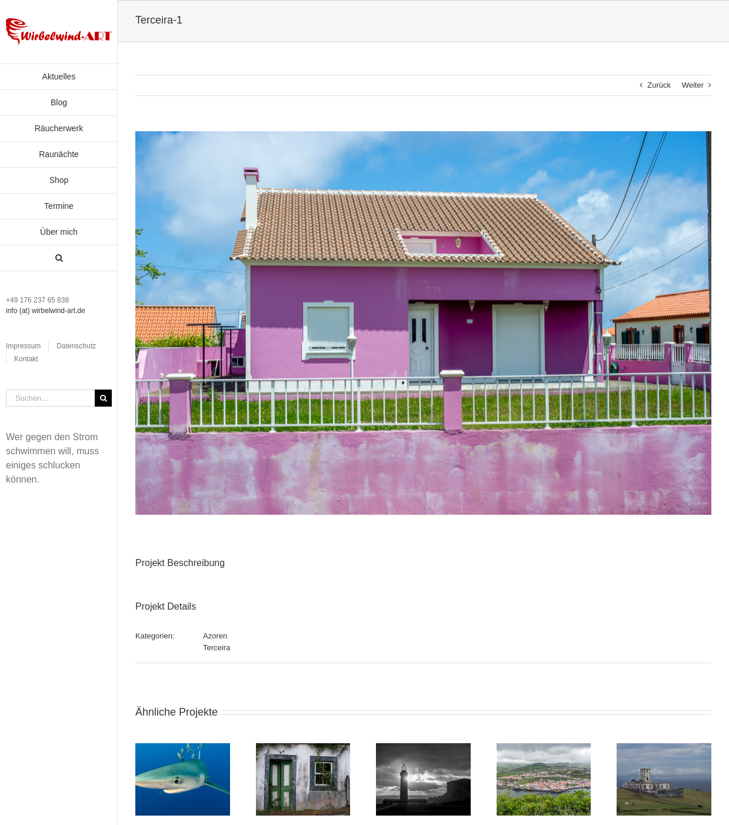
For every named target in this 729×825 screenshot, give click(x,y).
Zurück (659, 85)
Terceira (216, 647)
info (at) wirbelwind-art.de (45, 311)
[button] (59, 258)
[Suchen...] (50, 398)
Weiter (693, 85)
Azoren (215, 635)
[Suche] (103, 398)
